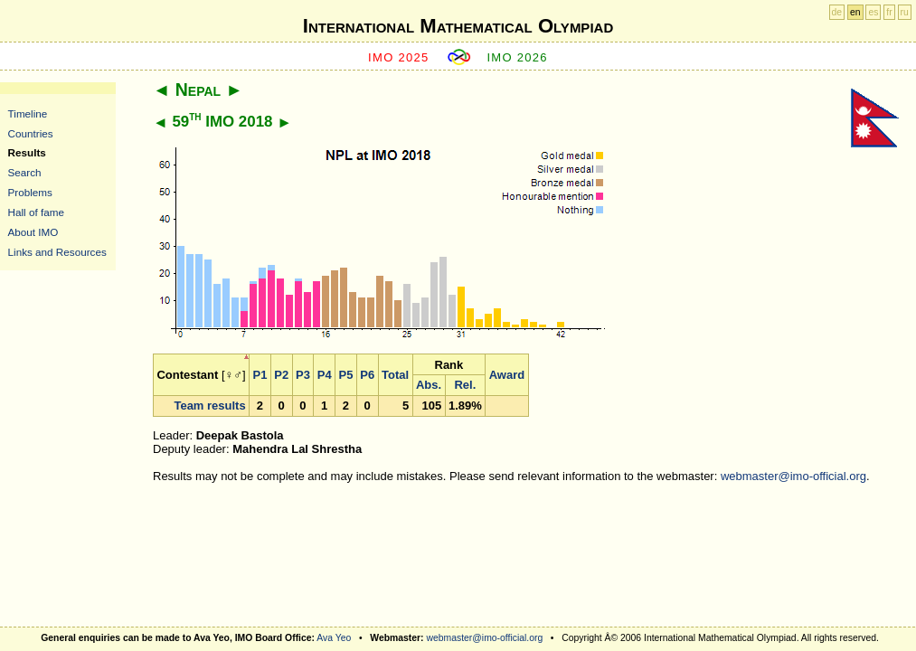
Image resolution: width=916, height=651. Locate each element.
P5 (346, 375)
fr (889, 12)
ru (905, 12)
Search (25, 172)
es (873, 12)
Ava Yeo (333, 638)
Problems (30, 192)
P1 (260, 375)
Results (27, 152)
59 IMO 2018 (222, 121)
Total (395, 375)
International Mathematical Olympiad (458, 25)
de (837, 12)
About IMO (33, 232)
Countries (30, 133)
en (855, 12)
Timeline (28, 113)
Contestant (187, 375)
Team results (209, 405)
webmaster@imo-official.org (793, 476)
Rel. (465, 385)
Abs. (428, 385)
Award (507, 375)
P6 (367, 375)
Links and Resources (57, 252)
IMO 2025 (399, 57)
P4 (324, 375)
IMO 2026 (517, 57)
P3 (303, 375)
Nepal (198, 89)
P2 (281, 375)
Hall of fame (36, 212)
